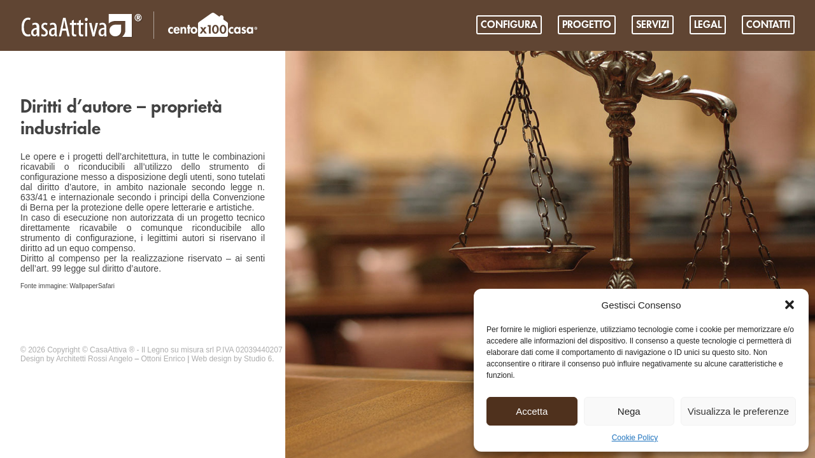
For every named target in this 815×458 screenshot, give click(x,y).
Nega (629, 411)
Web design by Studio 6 (232, 358)
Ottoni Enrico (163, 358)
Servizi (652, 25)
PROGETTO (586, 25)
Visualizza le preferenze (738, 411)
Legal (707, 25)
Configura (509, 25)
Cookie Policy (635, 437)
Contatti (768, 25)
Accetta (532, 411)
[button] (789, 304)
